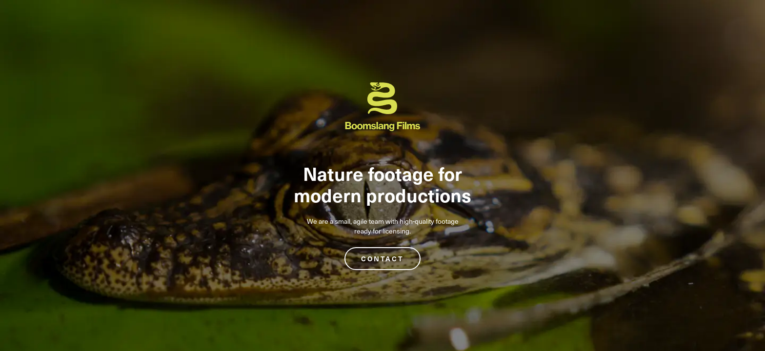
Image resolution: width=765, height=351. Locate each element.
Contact (382, 259)
